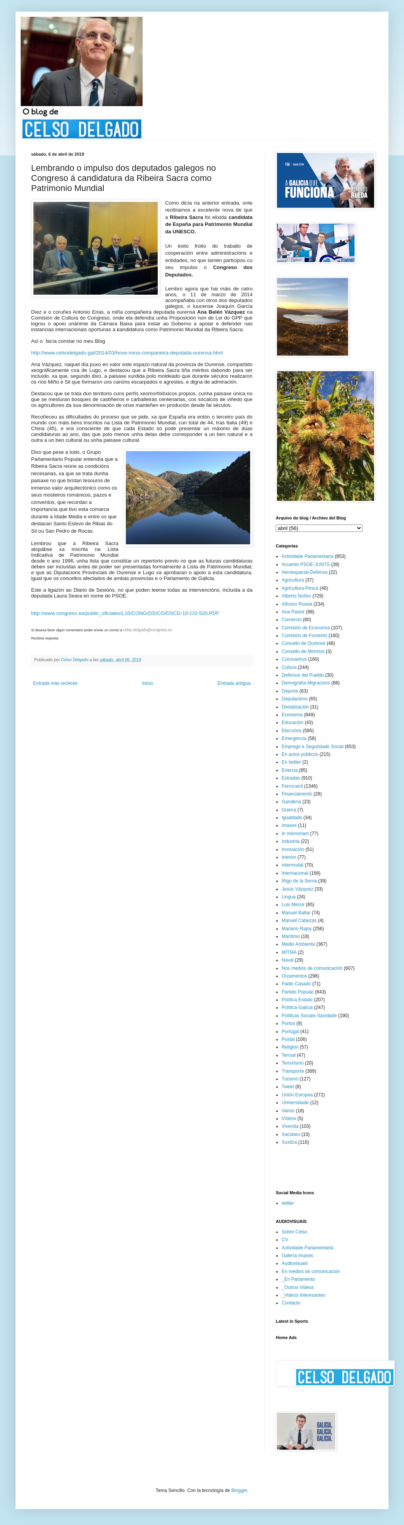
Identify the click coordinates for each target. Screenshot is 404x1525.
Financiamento (297, 794)
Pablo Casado (296, 984)
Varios (288, 1110)
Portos (288, 1023)
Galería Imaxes (297, 1255)
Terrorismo (293, 1063)
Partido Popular (298, 992)
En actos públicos (300, 754)
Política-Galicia (297, 1007)
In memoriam (295, 833)
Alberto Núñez (296, 596)
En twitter (291, 762)
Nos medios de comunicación (312, 968)
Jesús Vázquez (297, 889)
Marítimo (291, 936)
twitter (288, 1203)
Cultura (289, 667)
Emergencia (294, 738)
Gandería (291, 801)
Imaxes (289, 825)
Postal (288, 1039)
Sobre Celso (294, 1232)
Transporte (293, 1071)
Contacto (291, 1303)
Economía (292, 714)
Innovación (293, 849)
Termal (289, 1055)
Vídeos (289, 1118)
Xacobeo (291, 1134)
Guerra (289, 810)
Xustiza (289, 1142)
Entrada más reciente (55, 683)
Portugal (290, 1031)
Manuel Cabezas (299, 920)
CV (285, 1239)
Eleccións (291, 730)
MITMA (289, 952)
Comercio (291, 619)
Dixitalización (295, 707)
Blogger (239, 1490)
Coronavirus (294, 659)
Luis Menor (293, 904)
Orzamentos (294, 976)
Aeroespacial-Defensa (304, 572)
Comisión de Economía (306, 627)
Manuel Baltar (296, 912)
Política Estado (297, 999)
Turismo (290, 1079)
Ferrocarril (292, 786)
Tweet (288, 1086)
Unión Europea (297, 1095)
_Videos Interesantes (304, 1295)
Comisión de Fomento (304, 635)
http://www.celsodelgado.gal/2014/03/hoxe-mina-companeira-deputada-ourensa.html (127, 353)
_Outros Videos (298, 1287)
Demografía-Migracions (306, 683)
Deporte (290, 691)
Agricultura (293, 580)
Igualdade (292, 817)
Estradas (291, 778)
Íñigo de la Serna (299, 881)
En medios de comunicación (311, 1271)
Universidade (295, 1102)
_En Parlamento (298, 1279)
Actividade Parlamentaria (307, 556)
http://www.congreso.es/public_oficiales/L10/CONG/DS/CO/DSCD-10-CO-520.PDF (125, 613)
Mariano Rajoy (297, 928)
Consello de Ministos (303, 651)
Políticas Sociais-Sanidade (309, 1015)
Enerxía (290, 770)
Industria (291, 841)
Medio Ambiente (298, 944)
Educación (292, 722)
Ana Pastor (293, 612)
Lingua (289, 897)
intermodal (292, 865)
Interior (289, 857)
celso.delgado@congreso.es (147, 630)
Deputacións (295, 699)
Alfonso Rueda (297, 604)
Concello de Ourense (304, 643)
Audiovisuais (295, 1263)
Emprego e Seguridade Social (312, 746)
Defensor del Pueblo (303, 675)
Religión (290, 1047)
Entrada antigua (234, 683)
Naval (288, 960)
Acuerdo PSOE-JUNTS (306, 564)
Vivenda (290, 1126)
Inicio (147, 683)
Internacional (295, 873)
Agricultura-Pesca (300, 588)
